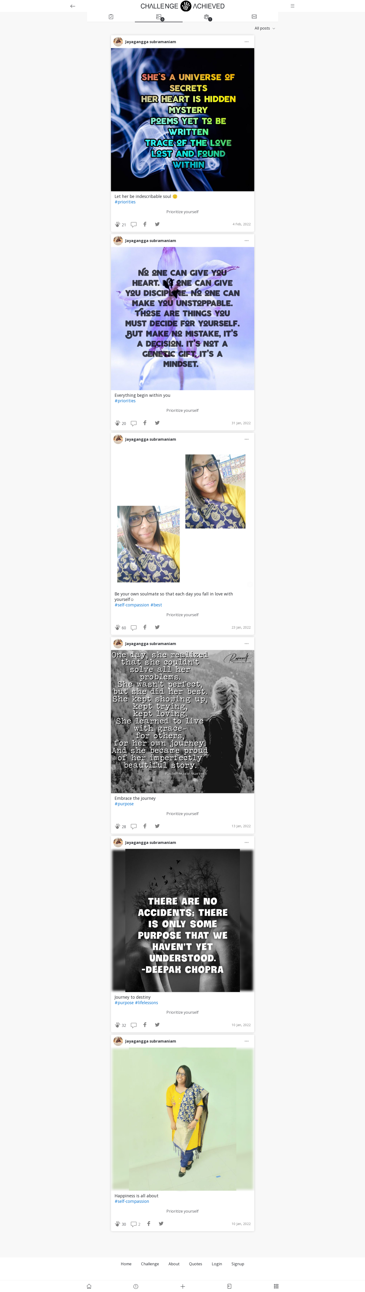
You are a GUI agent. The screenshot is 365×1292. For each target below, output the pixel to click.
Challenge (150, 1263)
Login (217, 1263)
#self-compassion (132, 605)
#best (156, 605)
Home (126, 1263)
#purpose (124, 803)
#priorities (125, 202)
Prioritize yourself (182, 211)
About (174, 1263)
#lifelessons (146, 1002)
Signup (238, 1263)
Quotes (195, 1263)
